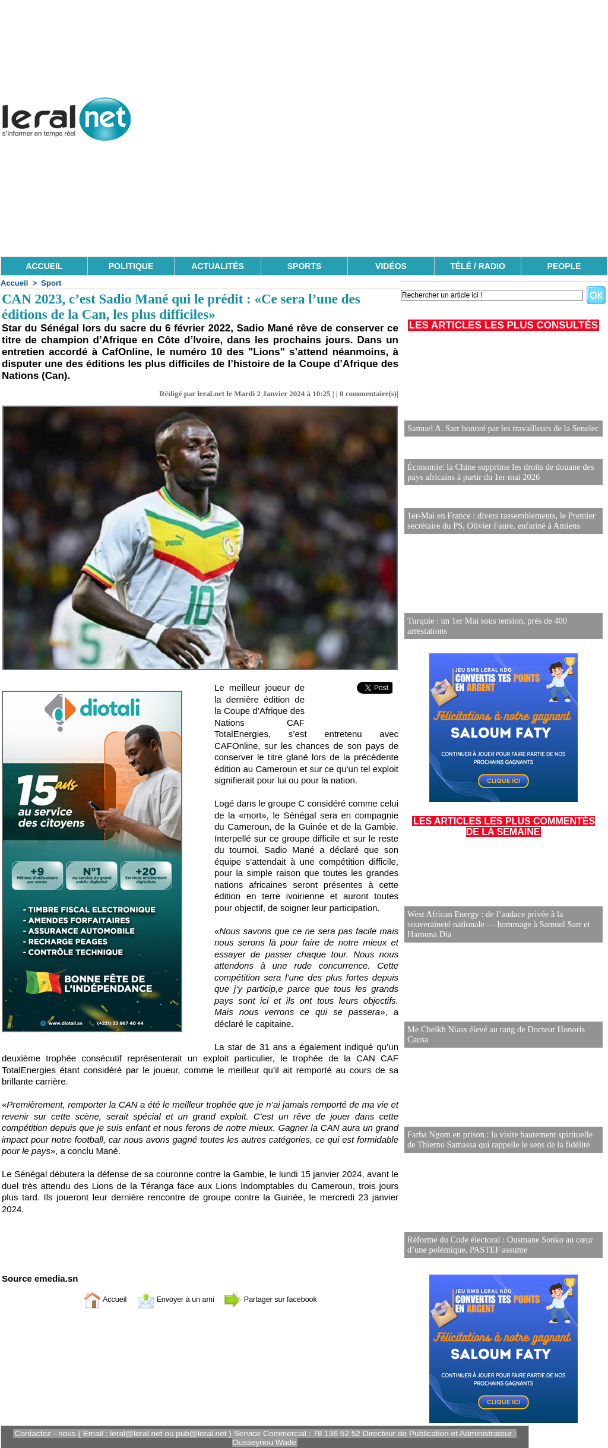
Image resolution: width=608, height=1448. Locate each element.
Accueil (14, 283)
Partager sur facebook (279, 1299)
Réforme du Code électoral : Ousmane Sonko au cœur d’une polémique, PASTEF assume (497, 1243)
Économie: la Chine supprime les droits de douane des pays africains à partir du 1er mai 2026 (497, 471)
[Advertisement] (391, 172)
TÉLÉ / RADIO (477, 266)
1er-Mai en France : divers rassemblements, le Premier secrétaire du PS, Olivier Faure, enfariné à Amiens (498, 519)
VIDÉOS (391, 266)
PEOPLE (564, 266)
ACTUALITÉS (217, 266)
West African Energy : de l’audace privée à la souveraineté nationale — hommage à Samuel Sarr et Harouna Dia (495, 923)
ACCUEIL (44, 266)
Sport (51, 283)
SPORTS (304, 266)
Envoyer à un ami (171, 1299)
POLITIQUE (131, 266)
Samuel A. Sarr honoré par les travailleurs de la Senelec (500, 428)
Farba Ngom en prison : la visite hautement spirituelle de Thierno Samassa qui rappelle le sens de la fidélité (501, 1137)
